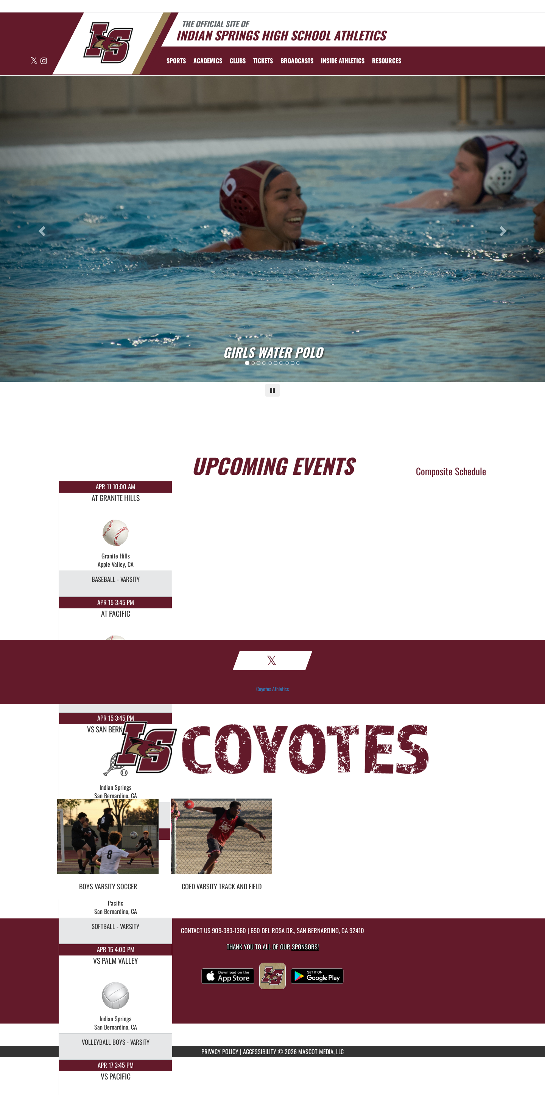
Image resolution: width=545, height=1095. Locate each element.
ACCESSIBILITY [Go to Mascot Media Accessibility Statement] (259, 1051)
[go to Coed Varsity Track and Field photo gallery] (221, 842)
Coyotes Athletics (272, 689)
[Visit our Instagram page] (43, 61)
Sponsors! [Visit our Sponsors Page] (305, 946)
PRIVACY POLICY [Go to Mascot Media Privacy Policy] (219, 1051)
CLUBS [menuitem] (238, 60)
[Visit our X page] (34, 61)
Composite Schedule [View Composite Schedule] (451, 471)
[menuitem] (263, 60)
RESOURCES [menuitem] (386, 60)
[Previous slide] (41, 229)
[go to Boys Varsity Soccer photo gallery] (108, 842)
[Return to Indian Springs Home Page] (108, 43)
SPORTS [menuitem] (176, 60)
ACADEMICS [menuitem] (207, 60)
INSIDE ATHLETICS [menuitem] (342, 60)
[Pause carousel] (272, 390)
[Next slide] (504, 229)
